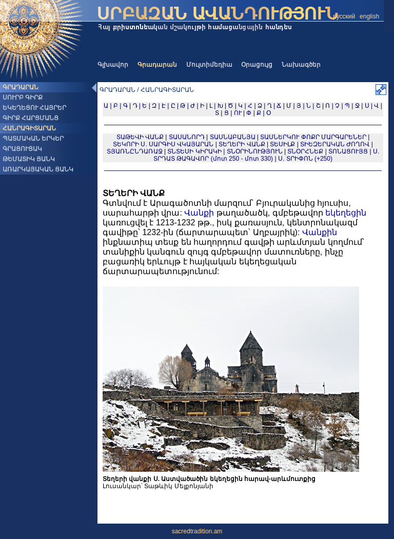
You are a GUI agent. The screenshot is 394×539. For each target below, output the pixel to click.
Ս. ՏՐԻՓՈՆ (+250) (305, 158)
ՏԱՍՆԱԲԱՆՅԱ (232, 137)
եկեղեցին (345, 212)
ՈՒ (238, 113)
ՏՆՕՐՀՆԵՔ (305, 151)
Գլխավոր (112, 64)
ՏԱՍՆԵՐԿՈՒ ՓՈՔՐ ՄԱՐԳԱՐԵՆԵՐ (313, 137)
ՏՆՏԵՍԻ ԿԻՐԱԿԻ (194, 151)
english (369, 16)
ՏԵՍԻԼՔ (282, 144)
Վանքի (199, 212)
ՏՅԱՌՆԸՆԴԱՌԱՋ (135, 151)
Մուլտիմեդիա (209, 64)
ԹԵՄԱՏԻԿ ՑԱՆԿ (29, 159)
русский (344, 16)
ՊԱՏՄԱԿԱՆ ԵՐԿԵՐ (33, 138)
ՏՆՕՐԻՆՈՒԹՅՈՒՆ (255, 151)
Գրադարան (157, 64)
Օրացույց (256, 64)
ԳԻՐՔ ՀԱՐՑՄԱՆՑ (30, 118)
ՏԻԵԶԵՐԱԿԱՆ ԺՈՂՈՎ (334, 144)
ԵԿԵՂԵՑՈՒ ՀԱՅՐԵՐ (34, 107)
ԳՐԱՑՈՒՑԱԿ (22, 148)
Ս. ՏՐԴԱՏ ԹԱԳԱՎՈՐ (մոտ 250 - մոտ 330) (266, 155)
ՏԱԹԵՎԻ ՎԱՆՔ (140, 137)
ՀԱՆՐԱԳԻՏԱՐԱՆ (29, 128)
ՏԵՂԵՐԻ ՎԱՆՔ (242, 144)
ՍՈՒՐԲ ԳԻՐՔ (23, 97)
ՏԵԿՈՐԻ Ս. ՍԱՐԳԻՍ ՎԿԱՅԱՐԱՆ (163, 144)
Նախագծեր (301, 64)
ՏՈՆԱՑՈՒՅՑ (348, 151)
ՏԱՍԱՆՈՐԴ (187, 137)
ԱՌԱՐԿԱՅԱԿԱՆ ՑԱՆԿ (38, 169)
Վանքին (319, 232)
